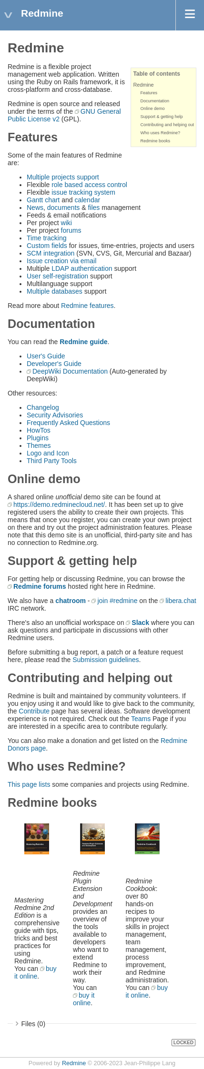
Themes (39, 445)
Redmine (143, 85)
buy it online (35, 972)
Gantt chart (43, 200)
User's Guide (46, 356)
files (94, 207)
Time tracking (47, 238)
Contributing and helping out (167, 124)
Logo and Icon (48, 453)
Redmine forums (39, 586)
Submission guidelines (105, 659)
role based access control (89, 184)
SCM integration (50, 253)
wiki (66, 223)
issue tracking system (83, 192)
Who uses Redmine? (160, 132)
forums (71, 230)
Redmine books (155, 141)
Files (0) (33, 1024)
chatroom (70, 600)
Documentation (154, 101)
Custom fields (47, 245)
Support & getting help (161, 116)
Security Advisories (55, 415)
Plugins (38, 438)
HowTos (39, 430)
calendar (87, 200)
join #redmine (117, 600)
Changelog (43, 407)
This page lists (29, 784)
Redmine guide (83, 342)
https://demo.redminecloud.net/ (59, 504)
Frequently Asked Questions (68, 422)
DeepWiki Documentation (70, 371)
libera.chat (180, 600)
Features (148, 92)
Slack (140, 622)
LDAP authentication (81, 268)
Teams (141, 719)
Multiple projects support (63, 177)
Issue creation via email (61, 261)
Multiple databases (54, 291)
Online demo (152, 108)
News (35, 207)
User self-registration (57, 276)
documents (63, 207)
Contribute (34, 711)
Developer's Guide (54, 363)
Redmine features (87, 305)
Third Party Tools (52, 461)
